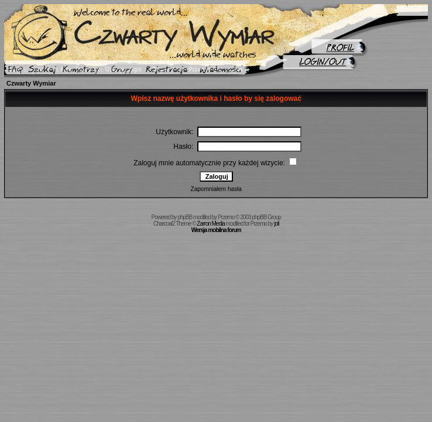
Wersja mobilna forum (216, 230)
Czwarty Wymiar (31, 83)
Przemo (226, 217)
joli (276, 223)
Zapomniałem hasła (216, 189)
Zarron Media (210, 223)
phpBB (184, 217)
